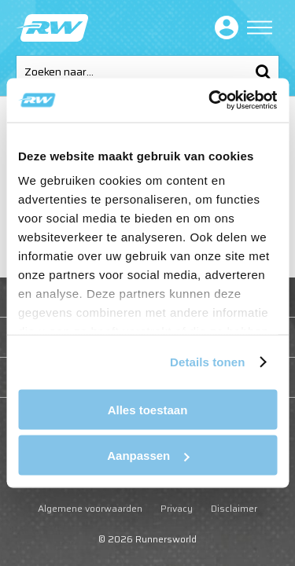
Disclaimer (234, 508)
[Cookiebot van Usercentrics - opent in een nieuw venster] (210, 100)
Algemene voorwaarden (90, 508)
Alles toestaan (148, 409)
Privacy (176, 508)
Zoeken (262, 71)
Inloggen (223, 27)
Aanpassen (148, 455)
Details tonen (207, 362)
